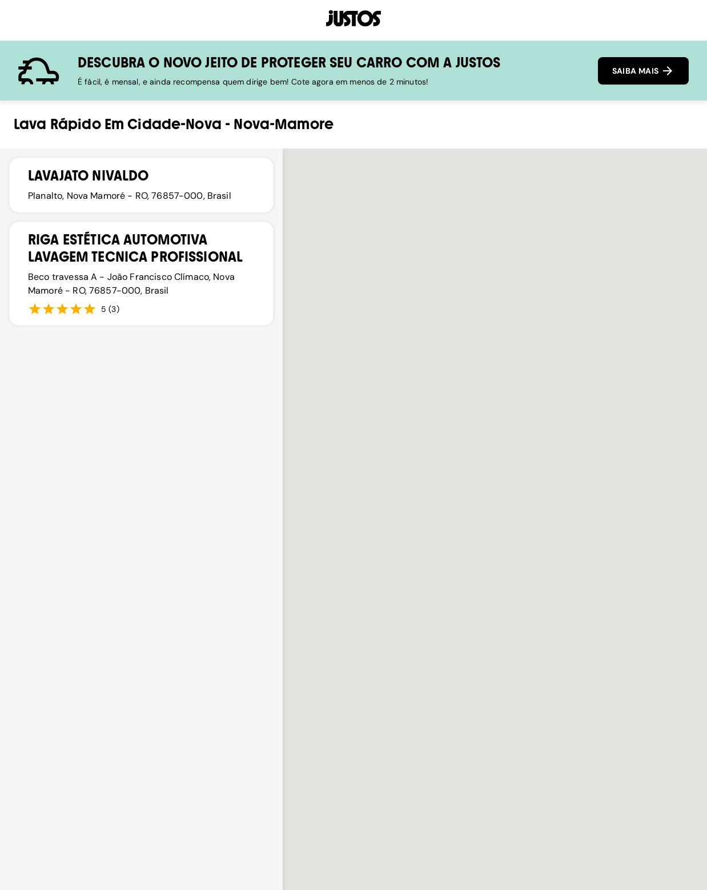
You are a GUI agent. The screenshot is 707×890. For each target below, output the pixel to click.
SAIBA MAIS (643, 71)
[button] (518, 476)
